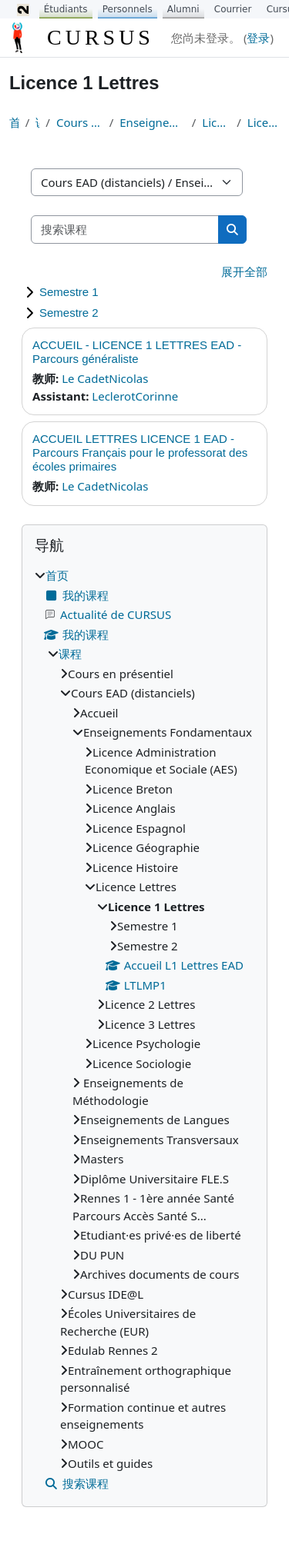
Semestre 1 (69, 291)
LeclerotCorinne (135, 396)
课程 (37, 122)
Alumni (183, 9)
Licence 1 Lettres (263, 122)
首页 (14, 122)
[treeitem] (144, 1029)
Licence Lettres (216, 122)
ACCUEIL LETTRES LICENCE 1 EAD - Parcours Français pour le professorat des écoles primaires (139, 452)
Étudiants (66, 9)
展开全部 (244, 271)
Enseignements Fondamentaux (152, 122)
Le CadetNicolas (105, 378)
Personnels (127, 9)
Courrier (233, 9)
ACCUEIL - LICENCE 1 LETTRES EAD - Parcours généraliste (136, 351)
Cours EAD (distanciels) (79, 122)
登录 (258, 37)
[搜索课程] (125, 229)
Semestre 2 (69, 312)
